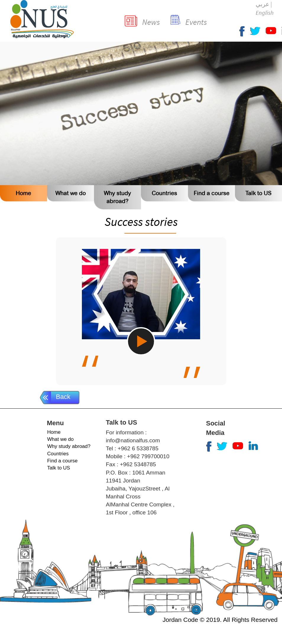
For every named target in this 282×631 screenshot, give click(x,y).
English (264, 12)
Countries (164, 193)
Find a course (211, 193)
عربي (262, 4)
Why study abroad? (68, 446)
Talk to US (258, 193)
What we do (70, 193)
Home (23, 193)
